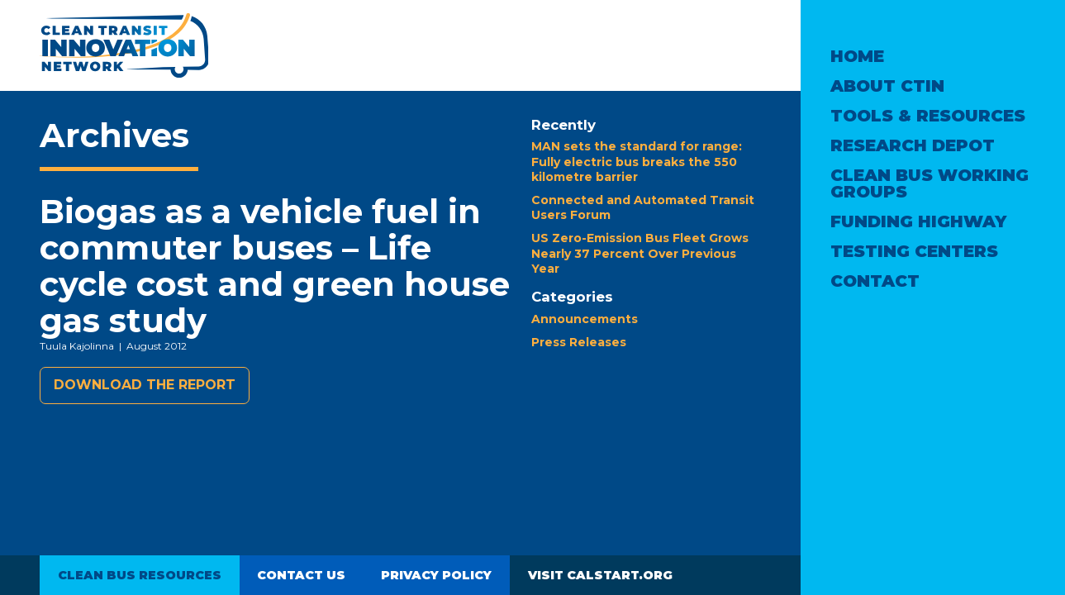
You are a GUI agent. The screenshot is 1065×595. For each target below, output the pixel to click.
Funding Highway (918, 221)
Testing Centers (914, 251)
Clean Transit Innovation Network (123, 45)
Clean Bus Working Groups (929, 183)
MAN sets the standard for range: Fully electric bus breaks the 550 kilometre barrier (636, 161)
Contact (875, 281)
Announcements (584, 319)
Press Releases (578, 342)
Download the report (144, 385)
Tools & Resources (927, 116)
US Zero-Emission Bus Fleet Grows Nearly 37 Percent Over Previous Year (640, 253)
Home (857, 56)
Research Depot (912, 145)
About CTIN (887, 86)
